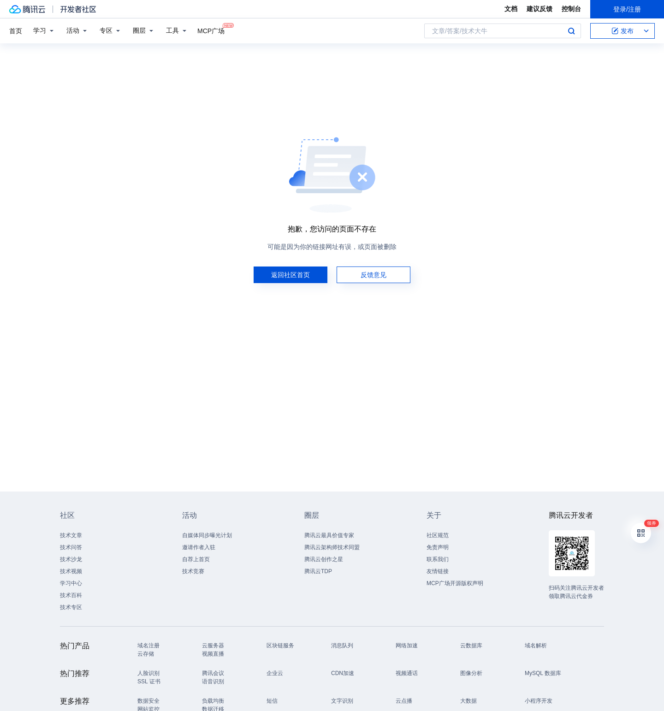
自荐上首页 (196, 559)
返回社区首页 (290, 274)
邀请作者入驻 (198, 547)
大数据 (468, 701)
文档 (510, 8)
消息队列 (342, 645)
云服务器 (213, 645)
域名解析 (536, 645)
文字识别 (342, 701)
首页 (15, 31)
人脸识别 (148, 673)
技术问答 (71, 547)
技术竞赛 (193, 571)
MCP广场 (211, 30)
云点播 (404, 701)
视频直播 (213, 654)
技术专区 (71, 607)
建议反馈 (539, 8)
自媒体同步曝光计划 (207, 535)
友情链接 (438, 571)
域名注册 (148, 645)
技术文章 (71, 535)
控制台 (571, 8)
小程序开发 (538, 701)
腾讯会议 (213, 673)
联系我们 (438, 559)
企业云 (275, 673)
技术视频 (71, 571)
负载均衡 (213, 701)
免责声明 (438, 547)
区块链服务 (280, 645)
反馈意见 (373, 274)
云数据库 (471, 645)
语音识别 (213, 681)
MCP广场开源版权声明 (455, 583)
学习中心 (71, 583)
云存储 (145, 654)
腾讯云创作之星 (323, 559)
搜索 (571, 31)
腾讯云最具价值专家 (329, 535)
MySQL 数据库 (543, 673)
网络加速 (407, 645)
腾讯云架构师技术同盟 (332, 547)
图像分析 (471, 673)
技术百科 (71, 595)
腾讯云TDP (318, 571)
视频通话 (407, 673)
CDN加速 (342, 673)
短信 (272, 701)
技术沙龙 (71, 559)
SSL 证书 (148, 681)
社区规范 (438, 535)
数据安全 (148, 701)
